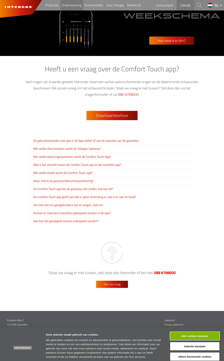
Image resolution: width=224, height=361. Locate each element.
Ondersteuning (71, 5)
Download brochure (112, 115)
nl (216, 5)
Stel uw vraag (112, 284)
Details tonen (189, 354)
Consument (164, 5)
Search (199, 5)
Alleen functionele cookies (194, 338)
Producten (52, 5)
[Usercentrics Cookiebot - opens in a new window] (22, 354)
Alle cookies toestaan (194, 318)
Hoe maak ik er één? (172, 40)
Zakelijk (185, 5)
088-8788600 (128, 94)
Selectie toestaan (195, 328)
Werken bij (134, 5)
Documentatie (94, 5)
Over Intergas (115, 5)
